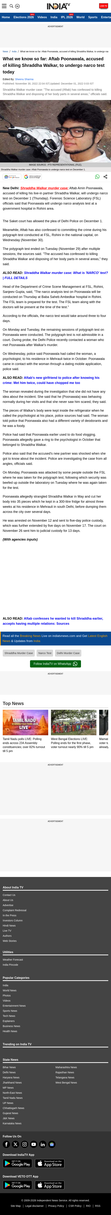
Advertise (8, 905)
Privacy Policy (56, 1205)
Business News (11, 1026)
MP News (8, 1087)
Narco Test (44, 653)
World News (9, 990)
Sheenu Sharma (24, 79)
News (5, 51)
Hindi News (9, 925)
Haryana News (11, 1077)
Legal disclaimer (34, 1205)
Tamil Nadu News (13, 1097)
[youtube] (33, 1144)
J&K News (9, 1118)
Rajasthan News (65, 1072)
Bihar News (9, 1067)
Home (6, 17)
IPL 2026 (67, 17)
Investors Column (13, 920)
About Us (8, 900)
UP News (8, 1103)
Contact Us (9, 895)
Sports (93, 17)
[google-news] (52, 1144)
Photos (7, 995)
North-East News (12, 1092)
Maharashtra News (66, 1067)
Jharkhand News (12, 1082)
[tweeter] (15, 1144)
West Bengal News (66, 1082)
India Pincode (10, 964)
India (54, 17)
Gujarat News (10, 1113)
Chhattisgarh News (13, 1108)
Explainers (9, 1021)
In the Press (9, 915)
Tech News (9, 1015)
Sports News (10, 1010)
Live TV (7, 930)
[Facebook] (6, 1144)
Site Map (16, 1205)
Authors (7, 935)
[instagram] (24, 1144)
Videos (42, 17)
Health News (10, 1031)
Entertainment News (14, 1005)
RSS (97, 1205)
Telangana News (65, 1077)
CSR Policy (75, 1205)
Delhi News (9, 1072)
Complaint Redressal (14, 910)
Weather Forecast (13, 959)
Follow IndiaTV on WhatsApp (55, 664)
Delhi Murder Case (68, 653)
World (80, 17)
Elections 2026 (23, 17)
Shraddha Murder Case (19, 653)
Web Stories (10, 940)
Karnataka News (12, 1123)
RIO (88, 1205)
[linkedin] (42, 1144)
